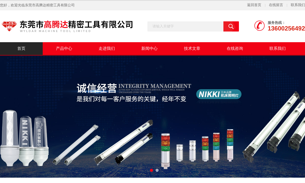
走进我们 (107, 48)
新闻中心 (149, 48)
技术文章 (192, 48)
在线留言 (276, 5)
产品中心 (64, 48)
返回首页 (254, 5)
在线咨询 (235, 48)
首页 (21, 48)
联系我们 (298, 5)
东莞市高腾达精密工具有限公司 (50, 5)
